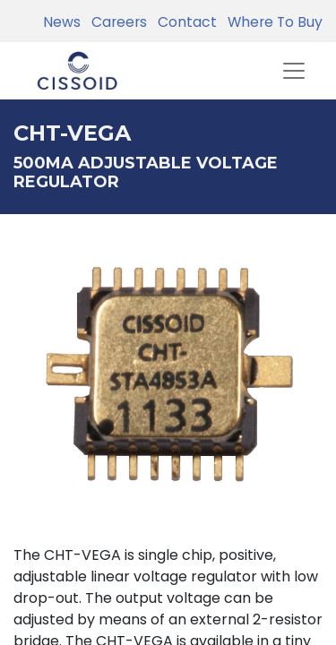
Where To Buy (271, 22)
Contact (184, 22)
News (62, 22)
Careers (115, 22)
